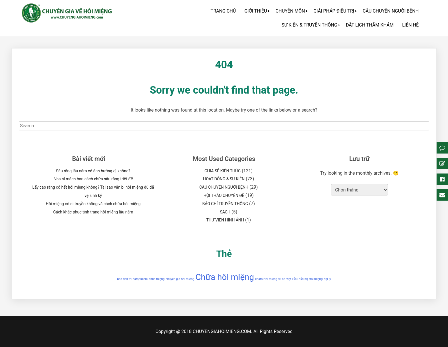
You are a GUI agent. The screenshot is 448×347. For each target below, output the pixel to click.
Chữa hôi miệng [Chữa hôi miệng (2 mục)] (224, 277)
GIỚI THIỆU (255, 11)
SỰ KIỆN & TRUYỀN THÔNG (309, 25)
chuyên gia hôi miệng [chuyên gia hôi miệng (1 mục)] (180, 279)
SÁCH (225, 212)
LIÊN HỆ (410, 25)
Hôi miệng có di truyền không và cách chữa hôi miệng (93, 203)
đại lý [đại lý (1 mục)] (327, 279)
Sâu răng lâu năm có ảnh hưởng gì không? (93, 171)
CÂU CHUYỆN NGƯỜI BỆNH (391, 11)
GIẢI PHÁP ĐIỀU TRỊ (333, 11)
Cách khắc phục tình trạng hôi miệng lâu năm (93, 212)
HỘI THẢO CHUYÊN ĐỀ (223, 195)
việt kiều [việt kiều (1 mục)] (291, 279)
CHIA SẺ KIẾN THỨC (223, 171)
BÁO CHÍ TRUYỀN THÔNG (225, 203)
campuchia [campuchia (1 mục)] (140, 279)
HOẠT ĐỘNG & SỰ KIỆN (224, 179)
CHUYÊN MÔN (290, 11)
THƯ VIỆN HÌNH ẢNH (225, 220)
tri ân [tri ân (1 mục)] (281, 279)
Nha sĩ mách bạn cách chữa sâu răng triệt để (93, 179)
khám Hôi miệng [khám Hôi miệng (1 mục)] (266, 279)
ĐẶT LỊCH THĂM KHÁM (369, 25)
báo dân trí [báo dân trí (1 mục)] (124, 279)
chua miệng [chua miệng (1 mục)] (157, 279)
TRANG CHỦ (223, 11)
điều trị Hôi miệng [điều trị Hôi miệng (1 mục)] (311, 279)
